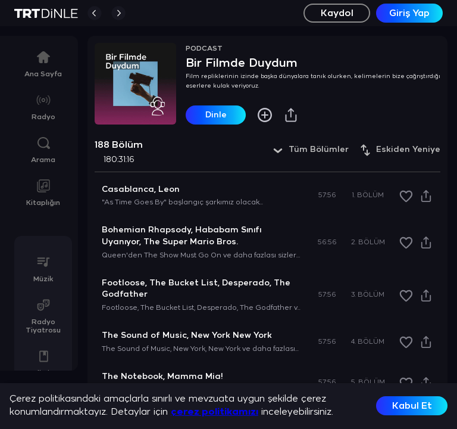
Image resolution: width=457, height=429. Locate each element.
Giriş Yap (409, 13)
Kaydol (337, 13)
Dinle (216, 115)
